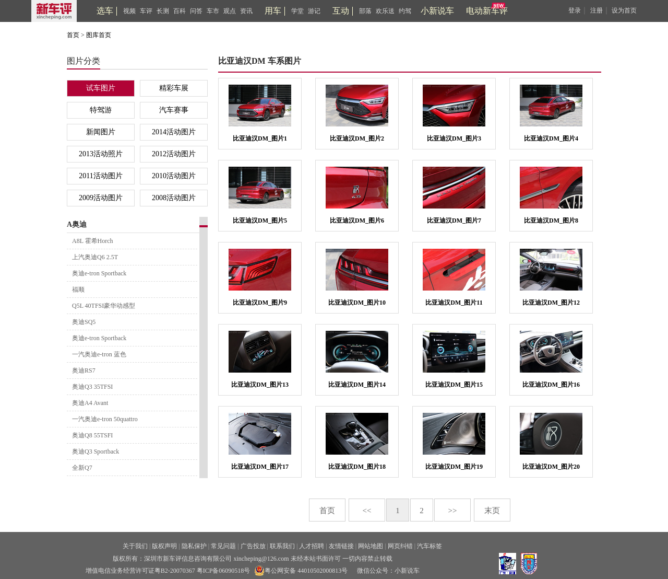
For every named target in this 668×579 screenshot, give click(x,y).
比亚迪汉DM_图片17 (260, 466)
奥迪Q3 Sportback (95, 451)
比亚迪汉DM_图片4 (551, 138)
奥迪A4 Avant (90, 403)
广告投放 (253, 546)
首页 (73, 35)
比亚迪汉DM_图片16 (551, 384)
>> (452, 510)
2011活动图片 (100, 176)
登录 (574, 10)
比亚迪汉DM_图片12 (551, 302)
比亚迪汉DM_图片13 (260, 384)
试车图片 (100, 88)
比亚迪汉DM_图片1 (260, 138)
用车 (273, 10)
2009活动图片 (101, 198)
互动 (340, 10)
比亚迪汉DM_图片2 (357, 138)
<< (367, 510)
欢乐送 (385, 11)
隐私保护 (194, 546)
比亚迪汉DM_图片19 (454, 466)
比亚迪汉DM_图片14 (357, 384)
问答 (196, 11)
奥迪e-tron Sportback (99, 273)
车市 (213, 11)
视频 (129, 11)
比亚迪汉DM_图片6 (357, 220)
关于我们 (135, 546)
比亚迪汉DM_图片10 (357, 302)
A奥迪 (77, 224)
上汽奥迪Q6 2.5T (95, 257)
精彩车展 (173, 88)
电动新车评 (487, 10)
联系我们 (282, 546)
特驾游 (101, 110)
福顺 (78, 289)
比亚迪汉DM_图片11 (453, 302)
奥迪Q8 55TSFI (92, 435)
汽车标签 (429, 546)
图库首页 (98, 35)
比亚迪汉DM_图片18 (357, 466)
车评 (146, 11)
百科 (179, 11)
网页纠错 (400, 546)
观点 (229, 11)
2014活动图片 (174, 132)
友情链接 (341, 546)
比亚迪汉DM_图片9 (260, 302)
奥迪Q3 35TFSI (92, 386)
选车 (105, 10)
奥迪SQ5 (84, 322)
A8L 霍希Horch (92, 241)
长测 (163, 11)
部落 (365, 11)
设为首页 (624, 10)
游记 (314, 11)
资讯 (246, 11)
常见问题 (223, 546)
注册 (596, 10)
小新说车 (437, 10)
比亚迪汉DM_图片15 (454, 384)
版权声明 (164, 546)
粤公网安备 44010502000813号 (301, 570)
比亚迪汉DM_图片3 (454, 138)
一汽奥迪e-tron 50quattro (105, 419)
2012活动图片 (174, 154)
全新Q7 (82, 467)
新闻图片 (100, 132)
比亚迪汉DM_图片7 (454, 220)
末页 (492, 510)
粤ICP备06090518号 (223, 570)
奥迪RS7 (84, 370)
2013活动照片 (101, 154)
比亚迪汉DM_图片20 (551, 466)
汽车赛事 (173, 110)
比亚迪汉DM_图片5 (260, 220)
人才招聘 (311, 546)
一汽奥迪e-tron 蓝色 (99, 354)
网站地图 (370, 546)
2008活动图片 (174, 198)
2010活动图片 (174, 176)
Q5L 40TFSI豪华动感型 (103, 305)
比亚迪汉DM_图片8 (551, 220)
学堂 (297, 11)
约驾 (405, 11)
